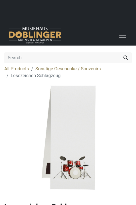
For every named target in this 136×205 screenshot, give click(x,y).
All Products (16, 68)
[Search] (126, 57)
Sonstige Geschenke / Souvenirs (68, 68)
